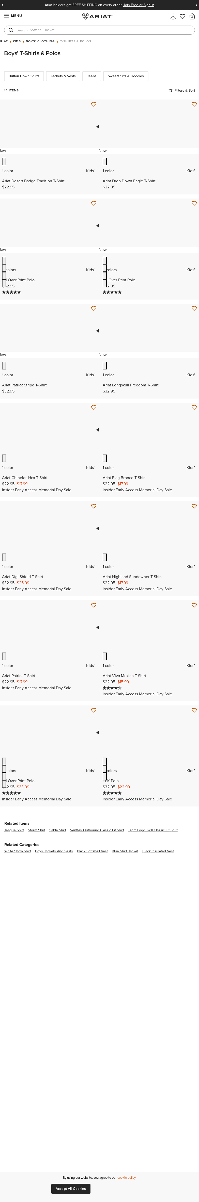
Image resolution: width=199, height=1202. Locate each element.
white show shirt (17, 851)
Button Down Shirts (24, 76)
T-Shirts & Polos (75, 42)
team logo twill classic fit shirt (153, 830)
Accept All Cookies (71, 1188)
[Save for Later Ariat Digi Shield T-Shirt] (93, 506)
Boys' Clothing (40, 42)
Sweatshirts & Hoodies (126, 76)
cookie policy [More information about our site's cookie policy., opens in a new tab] (126, 1177)
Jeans (92, 76)
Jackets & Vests (63, 76)
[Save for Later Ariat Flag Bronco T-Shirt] (194, 407)
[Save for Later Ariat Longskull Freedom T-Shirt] (194, 308)
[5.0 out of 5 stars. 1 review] (12, 292)
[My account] (173, 16)
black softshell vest (92, 851)
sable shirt (57, 830)
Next (196, 5)
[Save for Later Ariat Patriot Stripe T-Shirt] (93, 308)
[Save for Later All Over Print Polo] (93, 203)
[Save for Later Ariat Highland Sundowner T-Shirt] (194, 506)
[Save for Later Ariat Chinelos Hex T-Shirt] (93, 407)
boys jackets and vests (54, 851)
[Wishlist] (183, 16)
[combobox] (99, 30)
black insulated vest (158, 851)
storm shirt (36, 830)
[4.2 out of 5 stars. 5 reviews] (113, 688)
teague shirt (14, 830)
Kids (17, 42)
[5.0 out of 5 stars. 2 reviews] (113, 793)
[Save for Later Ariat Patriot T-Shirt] (93, 605)
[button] (192, 16)
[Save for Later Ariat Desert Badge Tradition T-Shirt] (93, 104)
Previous (2, 5)
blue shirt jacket (125, 851)
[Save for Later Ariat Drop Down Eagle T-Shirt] (194, 104)
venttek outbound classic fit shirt (97, 830)
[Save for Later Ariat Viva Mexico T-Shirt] (194, 605)
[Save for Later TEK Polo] (194, 710)
